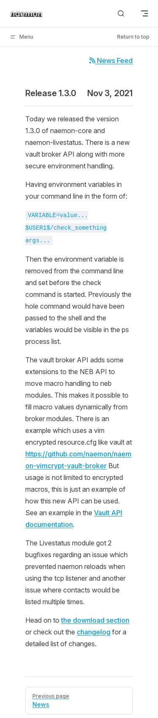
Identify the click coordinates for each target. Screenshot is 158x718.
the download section (95, 620)
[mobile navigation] (144, 13)
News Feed (111, 60)
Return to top (133, 37)
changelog (93, 632)
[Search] (121, 13)
